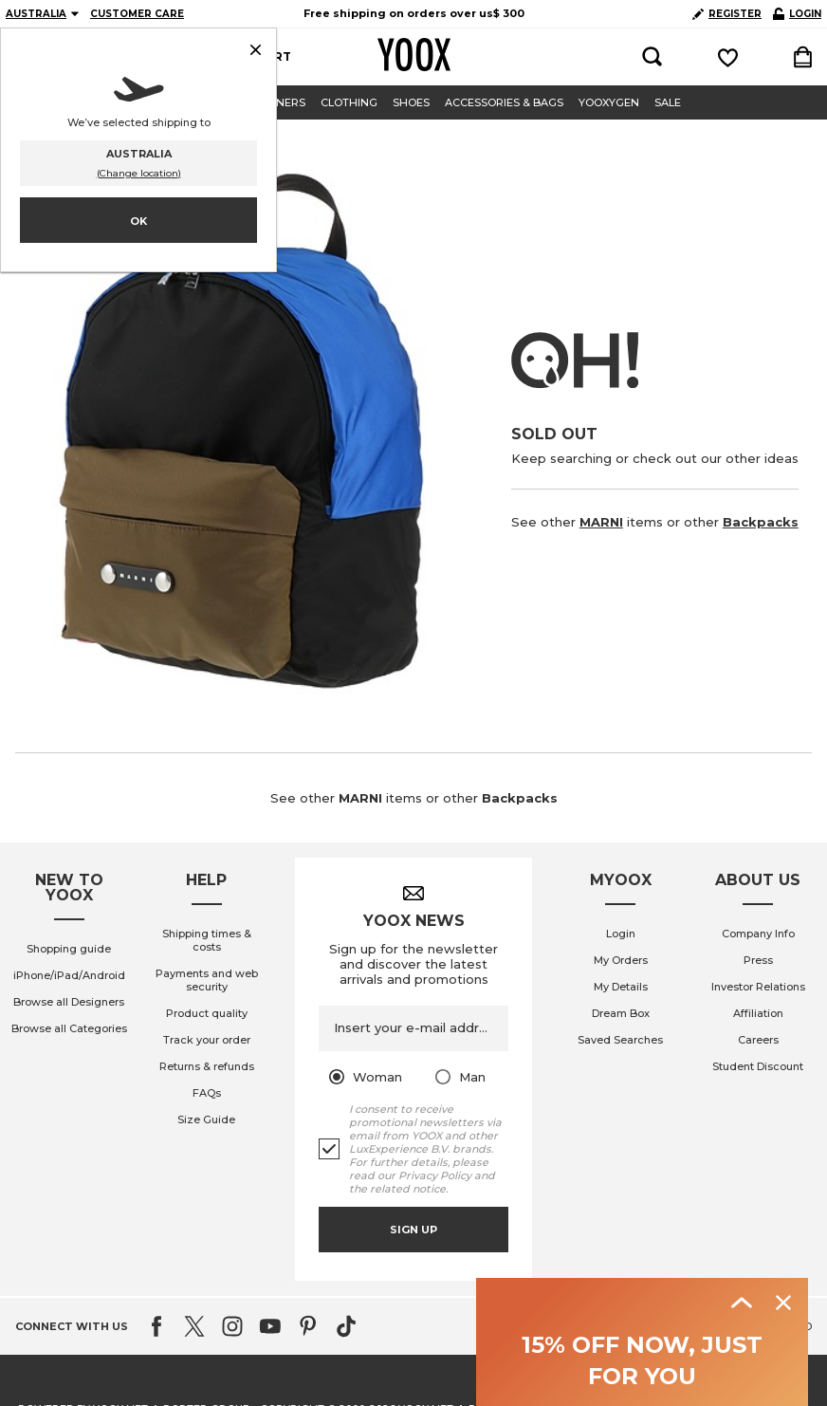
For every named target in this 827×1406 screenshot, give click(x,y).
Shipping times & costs (206, 940)
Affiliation (758, 1013)
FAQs (207, 1093)
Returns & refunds (206, 1066)
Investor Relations (758, 986)
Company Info (758, 933)
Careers (758, 1039)
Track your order (206, 1039)
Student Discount (757, 1066)
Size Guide (206, 1119)
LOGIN (797, 14)
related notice (408, 1188)
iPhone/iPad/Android (69, 975)
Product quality (207, 1013)
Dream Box (621, 1013)
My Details (621, 986)
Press (758, 960)
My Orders (621, 960)
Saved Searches (620, 1039)
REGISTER (727, 14)
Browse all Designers (68, 1001)
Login (620, 933)
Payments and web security (207, 980)
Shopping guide (69, 948)
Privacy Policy (434, 1175)
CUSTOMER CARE (137, 14)
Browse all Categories (69, 1028)
